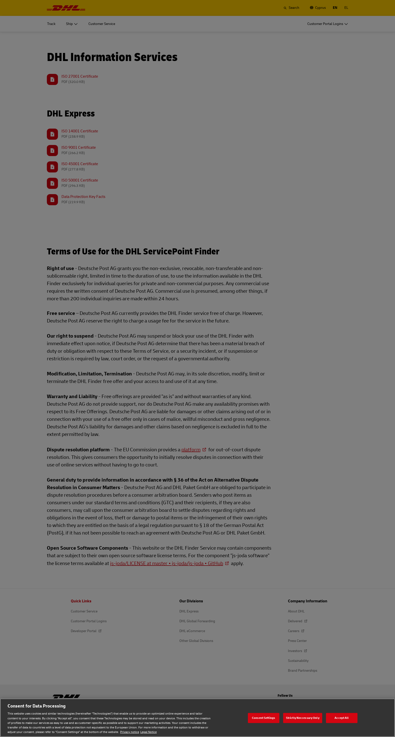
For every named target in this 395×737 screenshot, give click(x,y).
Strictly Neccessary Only (302, 718)
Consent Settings (263, 718)
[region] (197, 717)
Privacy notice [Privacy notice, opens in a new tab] (129, 732)
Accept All (342, 718)
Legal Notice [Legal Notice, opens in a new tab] (148, 732)
